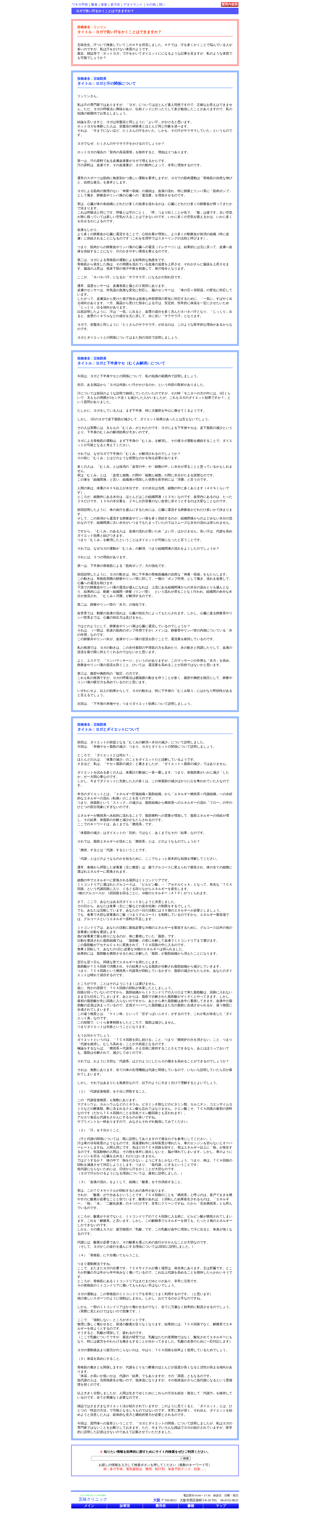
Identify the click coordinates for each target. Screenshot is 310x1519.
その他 (151, 4)
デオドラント (133, 4)
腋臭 (94, 4)
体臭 (104, 4)
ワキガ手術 (80, 4)
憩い (162, 4)
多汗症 (115, 4)
